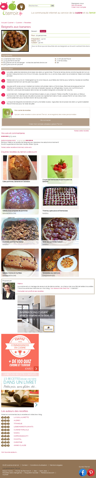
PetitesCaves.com (47, 473)
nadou (45, 213)
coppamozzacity (21, 436)
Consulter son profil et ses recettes (31, 291)
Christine (18, 442)
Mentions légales (56, 465)
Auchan (5, 475)
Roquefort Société (31, 473)
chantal (18, 439)
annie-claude (20, 445)
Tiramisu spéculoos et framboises (55, 211)
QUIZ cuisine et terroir (10, 465)
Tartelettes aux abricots (51, 273)
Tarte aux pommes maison (52, 242)
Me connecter (77, 5)
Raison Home (7, 471)
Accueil (4, 23)
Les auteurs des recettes (14, 411)
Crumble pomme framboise (13, 242)
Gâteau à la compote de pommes (15, 211)
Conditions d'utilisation (38, 465)
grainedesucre (9, 213)
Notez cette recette (81, 131)
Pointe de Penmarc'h (23, 471)
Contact (25, 465)
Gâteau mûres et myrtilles (12, 273)
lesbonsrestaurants (8, 140)
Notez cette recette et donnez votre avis (16, 147)
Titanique (18, 423)
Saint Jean (43, 471)
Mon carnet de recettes (22, 110)
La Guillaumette (21, 417)
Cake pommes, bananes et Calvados (16, 181)
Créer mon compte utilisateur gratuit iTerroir (45, 124)
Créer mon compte (79, 7)
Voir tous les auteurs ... (9, 452)
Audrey (17, 420)
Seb (35, 471)
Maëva (20, 283)
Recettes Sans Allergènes (12, 473)
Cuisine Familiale (21, 430)
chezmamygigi (48, 276)
